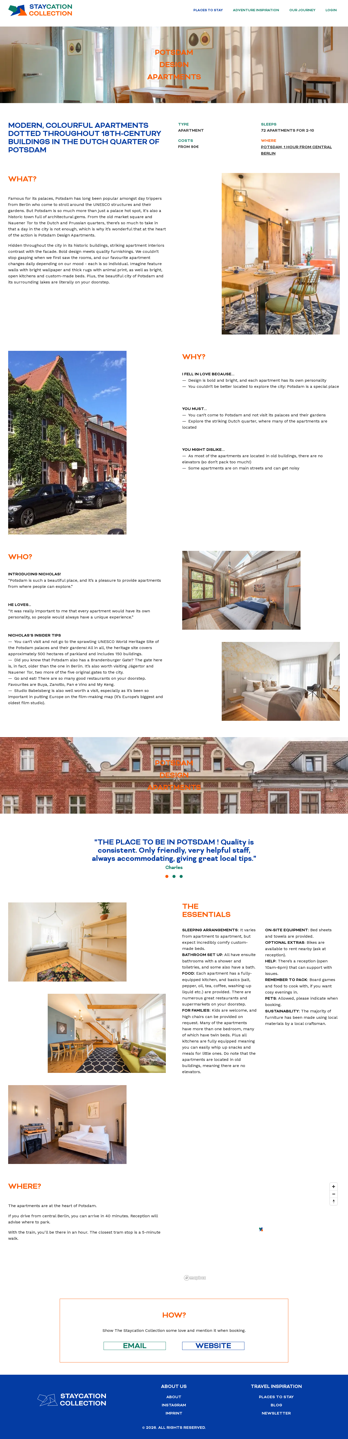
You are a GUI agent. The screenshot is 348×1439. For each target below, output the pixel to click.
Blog (276, 1405)
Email (134, 1346)
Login (331, 10)
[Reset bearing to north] (333, 1201)
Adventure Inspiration (256, 10)
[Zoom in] (333, 1186)
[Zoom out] (333, 1194)
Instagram (174, 1405)
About (173, 1397)
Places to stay (208, 10)
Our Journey (302, 10)
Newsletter (276, 1413)
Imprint (174, 1413)
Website (213, 1346)
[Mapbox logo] (195, 1278)
